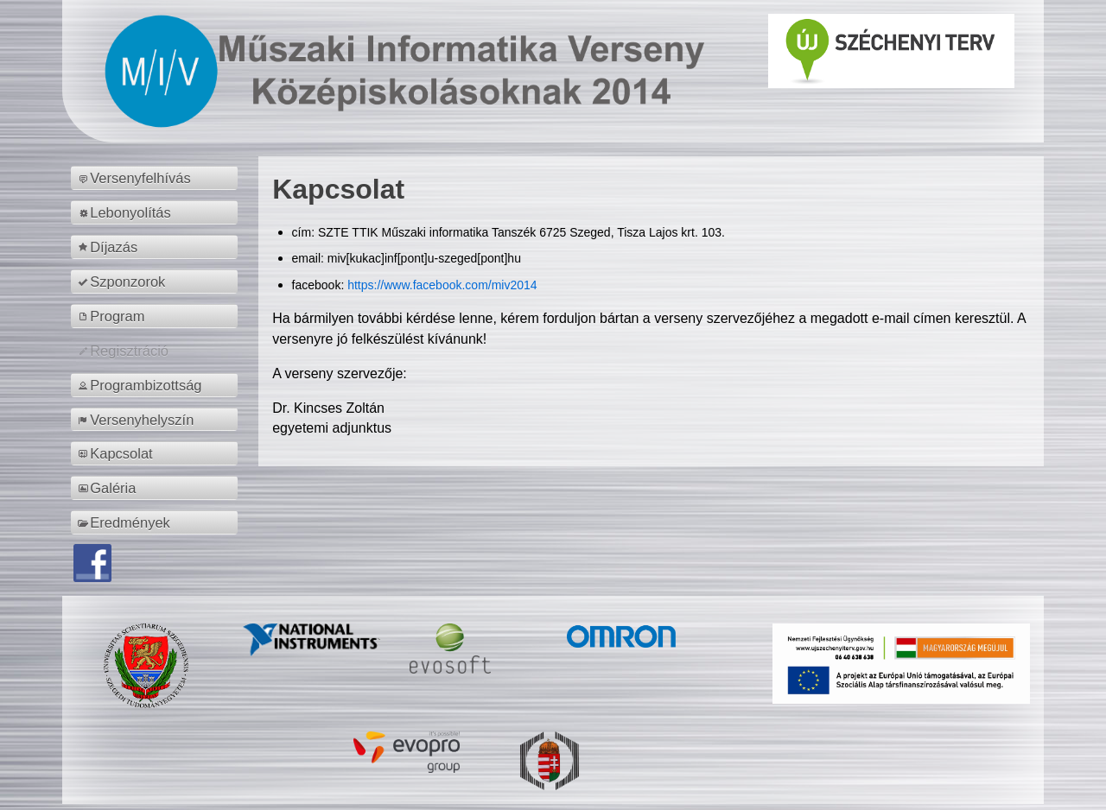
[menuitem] (157, 177)
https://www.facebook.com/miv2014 (442, 285)
